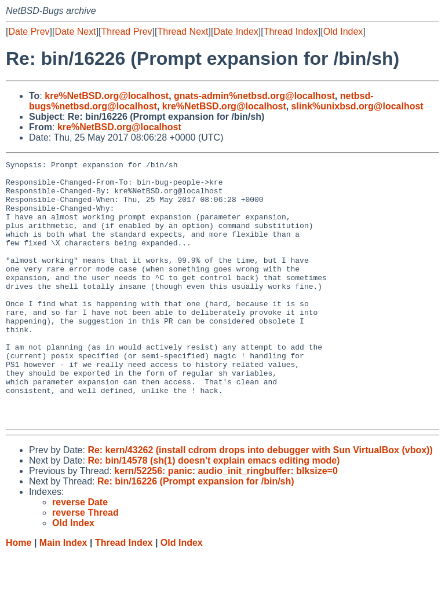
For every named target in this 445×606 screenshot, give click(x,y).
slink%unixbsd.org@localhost (357, 106)
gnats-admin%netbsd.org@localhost (254, 96)
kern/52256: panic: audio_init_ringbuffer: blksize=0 (225, 523)
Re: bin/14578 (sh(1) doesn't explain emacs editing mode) (213, 512)
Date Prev (28, 31)
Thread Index (291, 31)
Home (18, 595)
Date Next (75, 31)
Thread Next (182, 31)
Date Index (235, 31)
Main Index (63, 595)
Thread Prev (126, 31)
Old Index (343, 31)
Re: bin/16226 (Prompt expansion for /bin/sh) (195, 533)
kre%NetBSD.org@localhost (107, 96)
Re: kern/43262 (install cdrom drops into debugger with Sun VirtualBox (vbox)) (259, 502)
